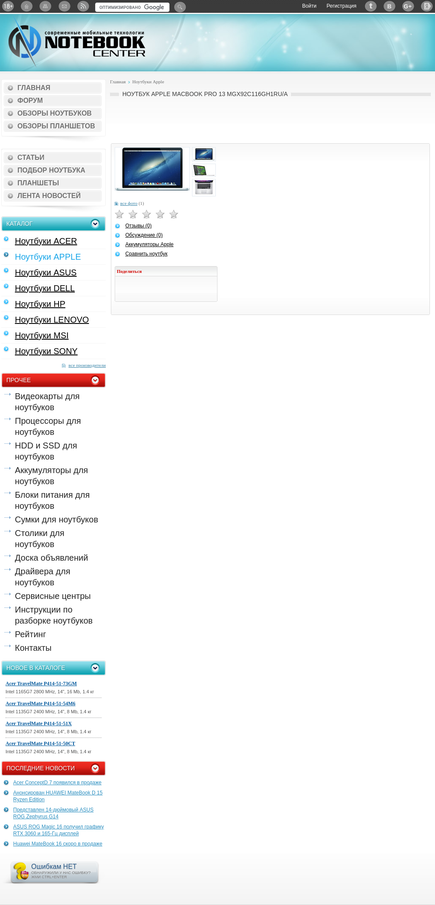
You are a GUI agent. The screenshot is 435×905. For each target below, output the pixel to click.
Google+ (408, 6)
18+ (8, 6)
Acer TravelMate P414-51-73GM (41, 684)
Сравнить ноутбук (146, 254)
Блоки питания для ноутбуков (52, 500)
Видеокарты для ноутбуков (47, 402)
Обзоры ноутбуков (54, 113)
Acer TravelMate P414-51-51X (39, 723)
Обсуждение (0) (144, 235)
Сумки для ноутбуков (56, 519)
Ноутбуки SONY (46, 351)
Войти (309, 6)
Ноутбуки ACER (46, 241)
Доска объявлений (51, 557)
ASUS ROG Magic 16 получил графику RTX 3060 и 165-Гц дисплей (58, 830)
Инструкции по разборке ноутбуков (54, 615)
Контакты (33, 648)
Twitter (370, 6)
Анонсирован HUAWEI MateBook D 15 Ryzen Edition (57, 796)
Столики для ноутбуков (40, 538)
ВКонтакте (389, 6)
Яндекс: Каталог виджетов (427, 6)
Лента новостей (49, 195)
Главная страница (26, 6)
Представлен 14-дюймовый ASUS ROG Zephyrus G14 (53, 813)
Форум (30, 100)
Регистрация (341, 6)
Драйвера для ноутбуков (42, 577)
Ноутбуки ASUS (45, 272)
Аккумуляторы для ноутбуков (51, 475)
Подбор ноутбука (51, 170)
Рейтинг (30, 634)
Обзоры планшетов (56, 126)
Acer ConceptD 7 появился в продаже (57, 783)
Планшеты (38, 183)
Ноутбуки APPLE (48, 256)
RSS (82, 6)
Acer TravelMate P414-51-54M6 (41, 703)
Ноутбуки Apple (148, 81)
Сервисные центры (53, 596)
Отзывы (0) (138, 226)
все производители (87, 365)
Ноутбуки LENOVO (52, 319)
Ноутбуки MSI (42, 335)
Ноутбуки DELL (45, 288)
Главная (34, 87)
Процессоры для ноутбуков (48, 426)
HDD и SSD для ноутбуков (46, 451)
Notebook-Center (76, 42)
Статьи (30, 157)
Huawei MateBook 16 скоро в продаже (57, 844)
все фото (128, 203)
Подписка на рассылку (64, 6)
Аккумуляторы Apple (149, 244)
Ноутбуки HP (40, 304)
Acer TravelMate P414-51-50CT (40, 743)
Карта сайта (45, 6)
